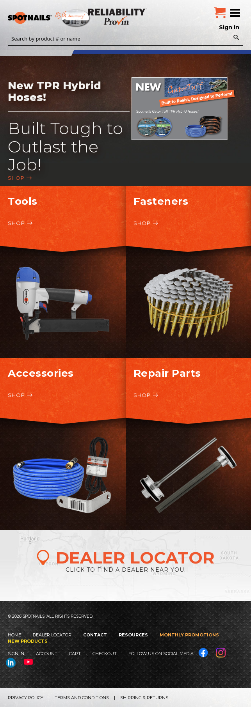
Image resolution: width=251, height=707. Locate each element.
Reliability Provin (118, 16)
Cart (75, 653)
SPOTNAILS (58, 18)
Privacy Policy (25, 697)
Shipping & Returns (144, 697)
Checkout (105, 653)
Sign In (229, 27)
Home (14, 635)
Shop (16, 178)
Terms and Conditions (82, 697)
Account (46, 653)
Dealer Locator (52, 635)
